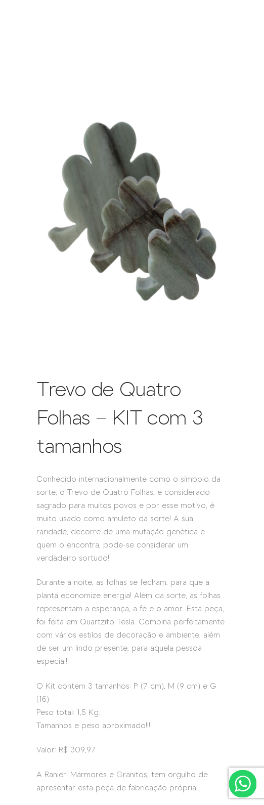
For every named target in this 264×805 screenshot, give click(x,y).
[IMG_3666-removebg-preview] (132, 359)
